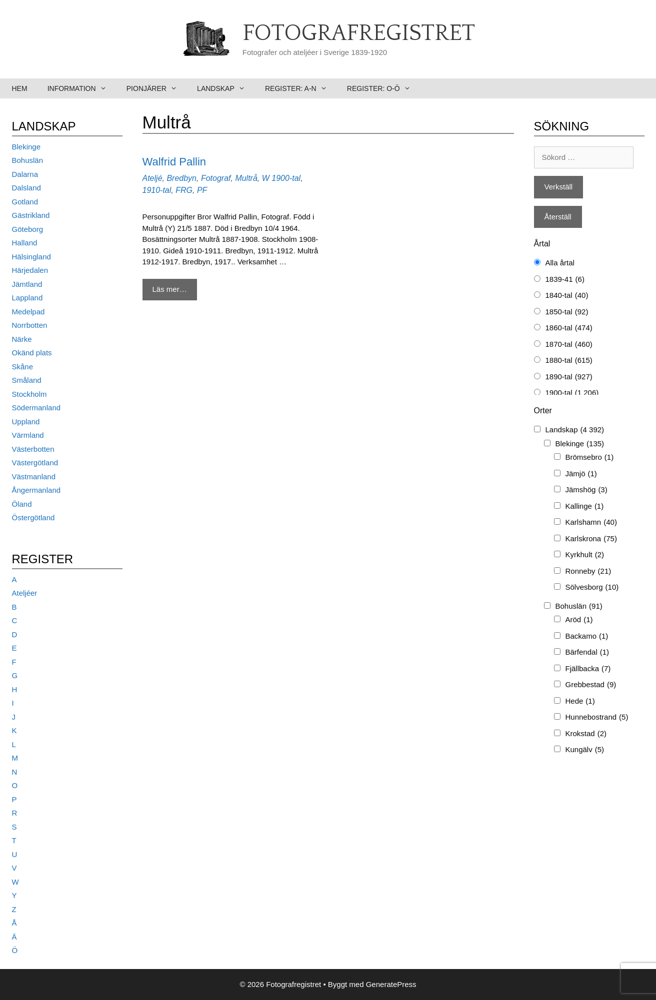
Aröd (579, 620)
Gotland (25, 201)
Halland (25, 242)
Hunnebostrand (597, 717)
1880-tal (569, 360)
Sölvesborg (592, 587)
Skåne (23, 366)
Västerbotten (33, 449)
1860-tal (569, 328)
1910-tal (157, 190)
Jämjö (581, 474)
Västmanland (34, 476)
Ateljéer (25, 593)
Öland (22, 504)
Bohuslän (28, 160)
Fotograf (216, 178)
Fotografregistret (358, 33)
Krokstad (586, 734)
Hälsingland (31, 256)
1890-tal (569, 377)
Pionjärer (156, 88)
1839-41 (565, 279)
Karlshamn (591, 522)
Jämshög (587, 490)
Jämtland (27, 284)
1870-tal (569, 344)
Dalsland (26, 187)
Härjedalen (30, 270)
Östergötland (33, 517)
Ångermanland (36, 490)
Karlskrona (591, 539)
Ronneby (589, 571)
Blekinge (26, 146)
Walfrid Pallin (174, 161)
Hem (20, 88)
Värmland (28, 435)
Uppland (26, 421)
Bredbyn (181, 178)
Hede (580, 701)
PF (202, 190)
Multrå (246, 178)
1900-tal (286, 178)
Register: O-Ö (383, 88)
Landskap (226, 88)
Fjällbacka (588, 669)
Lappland (27, 297)
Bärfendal (588, 652)
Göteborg (28, 229)
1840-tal (567, 295)
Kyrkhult (585, 555)
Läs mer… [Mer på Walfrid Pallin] (169, 289)
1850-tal (567, 312)
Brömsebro (590, 457)
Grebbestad (591, 685)
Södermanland (36, 407)
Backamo (587, 636)
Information (82, 88)
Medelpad (28, 311)
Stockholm (29, 394)
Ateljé (152, 178)
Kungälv (585, 750)
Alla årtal (560, 262)
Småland (27, 380)
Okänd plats (32, 352)
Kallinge (585, 506)
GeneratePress (391, 984)
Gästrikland (31, 215)
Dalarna (25, 174)
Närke (22, 339)
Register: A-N (301, 88)
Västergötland (35, 462)
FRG (184, 190)
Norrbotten (30, 325)
